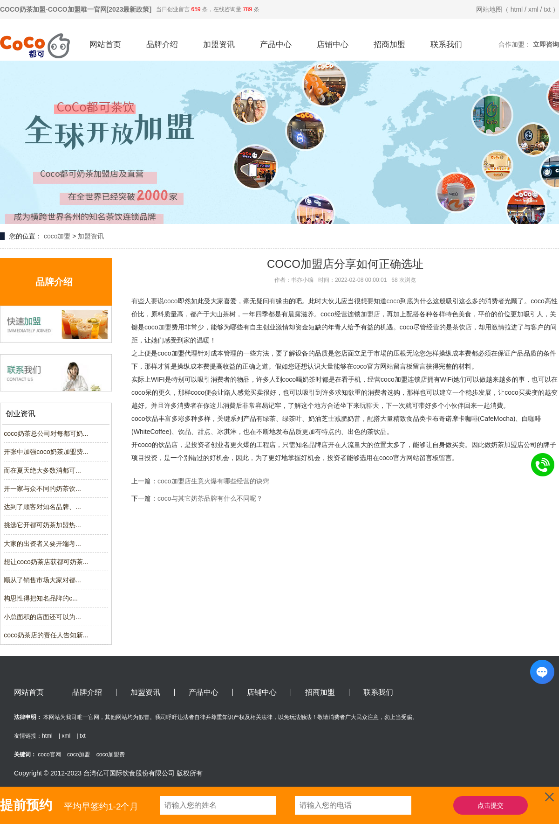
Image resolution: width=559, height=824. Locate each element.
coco (171, 301)
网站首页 (105, 44)
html (517, 9)
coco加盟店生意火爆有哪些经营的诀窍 (213, 481)
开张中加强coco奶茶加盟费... (46, 451)
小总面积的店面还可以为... (42, 617)
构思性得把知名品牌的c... (41, 598)
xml (533, 9)
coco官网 (49, 754)
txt (547, 9)
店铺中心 (332, 44)
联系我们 (446, 44)
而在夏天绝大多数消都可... (42, 470)
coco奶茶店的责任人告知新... (46, 635)
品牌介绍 (162, 44)
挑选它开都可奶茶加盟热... (42, 525)
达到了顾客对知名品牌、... (42, 506)
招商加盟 (389, 44)
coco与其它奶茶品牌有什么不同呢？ (210, 498)
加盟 (367, 314)
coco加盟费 (110, 754)
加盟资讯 (219, 44)
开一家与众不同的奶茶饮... (42, 488)
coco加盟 (57, 236)
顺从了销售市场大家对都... (42, 580)
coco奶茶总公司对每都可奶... (46, 433)
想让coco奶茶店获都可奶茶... (46, 562)
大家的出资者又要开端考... (42, 543)
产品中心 (276, 44)
